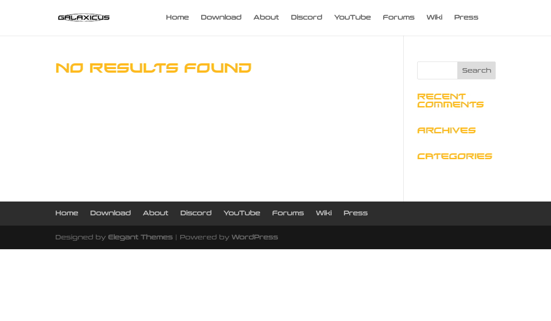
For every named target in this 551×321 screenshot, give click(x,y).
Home (177, 18)
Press (466, 18)
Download (221, 18)
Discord (306, 18)
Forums (398, 18)
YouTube (352, 18)
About (266, 18)
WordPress (255, 237)
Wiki (434, 18)
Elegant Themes (140, 237)
